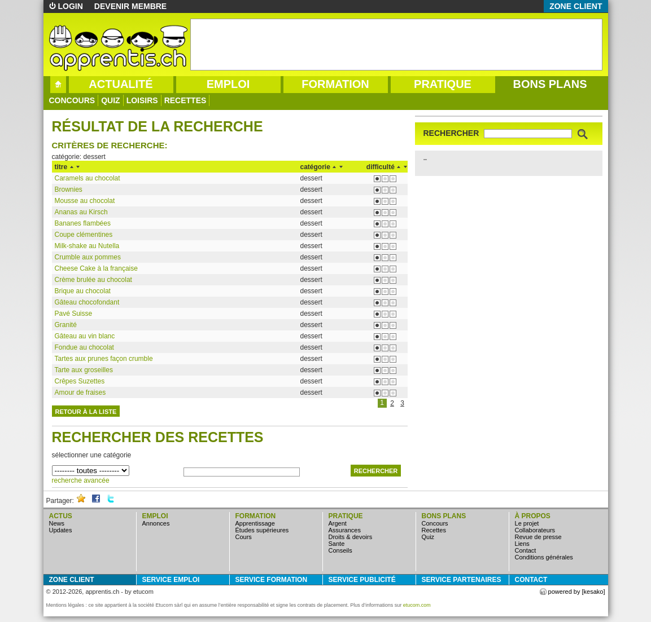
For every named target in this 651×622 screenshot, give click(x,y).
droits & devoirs (351, 536)
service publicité (362, 580)
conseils (340, 550)
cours (243, 536)
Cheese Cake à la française (96, 268)
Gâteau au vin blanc (85, 336)
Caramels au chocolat (87, 178)
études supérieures (262, 530)
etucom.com (417, 605)
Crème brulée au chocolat (93, 280)
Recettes (185, 100)
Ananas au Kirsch (81, 212)
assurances (345, 530)
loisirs (142, 100)
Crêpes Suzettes (80, 381)
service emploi (171, 580)
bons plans (550, 84)
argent (338, 523)
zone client (575, 6)
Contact (525, 550)
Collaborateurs (535, 530)
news (57, 523)
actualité (120, 84)
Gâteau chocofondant (87, 302)
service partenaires (461, 580)
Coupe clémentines (84, 235)
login (70, 6)
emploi (228, 84)
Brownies (68, 189)
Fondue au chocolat (84, 347)
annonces (156, 523)
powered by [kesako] (576, 591)
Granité (66, 325)
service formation (271, 580)
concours (72, 100)
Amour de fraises (80, 392)
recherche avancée (81, 480)
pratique (442, 84)
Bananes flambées (83, 223)
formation (335, 84)
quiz (110, 100)
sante (337, 543)
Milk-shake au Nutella (87, 246)
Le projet (527, 523)
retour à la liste (86, 411)
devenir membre (130, 6)
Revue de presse (538, 536)
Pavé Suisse (74, 313)
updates (60, 530)
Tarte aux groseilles (84, 370)
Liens (522, 543)
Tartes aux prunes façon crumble (104, 359)
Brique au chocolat (83, 291)
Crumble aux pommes (88, 257)
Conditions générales (544, 557)
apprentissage (255, 523)
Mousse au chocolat (85, 201)
